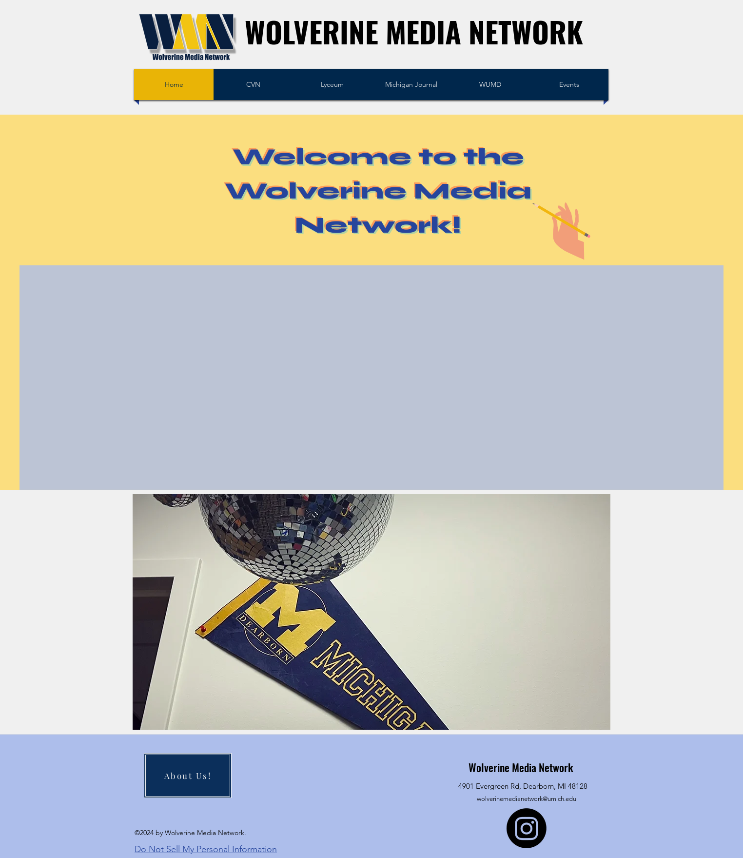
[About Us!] (188, 775)
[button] (371, 612)
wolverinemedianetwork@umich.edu (526, 798)
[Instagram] (527, 828)
